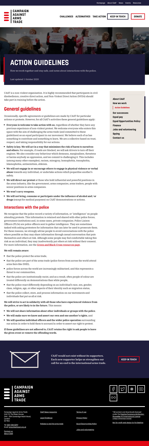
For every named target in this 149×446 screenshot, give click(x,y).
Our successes (120, 112)
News (121, 3)
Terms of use (81, 412)
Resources (137, 3)
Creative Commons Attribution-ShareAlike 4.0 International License (128, 415)
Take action (99, 16)
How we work (120, 103)
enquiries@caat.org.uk (17, 427)
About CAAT (111, 3)
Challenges (66, 16)
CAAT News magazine (48, 412)
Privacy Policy (81, 418)
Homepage (101, 3)
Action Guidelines (122, 107)
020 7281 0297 (12, 425)
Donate (138, 16)
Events (128, 3)
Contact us (118, 137)
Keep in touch (117, 16)
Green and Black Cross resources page (58, 244)
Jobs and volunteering (124, 129)
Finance (117, 125)
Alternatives (83, 16)
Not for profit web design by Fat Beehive (128, 422)
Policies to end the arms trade (51, 424)
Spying (116, 133)
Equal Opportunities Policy (126, 121)
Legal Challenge (46, 418)
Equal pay (118, 117)
